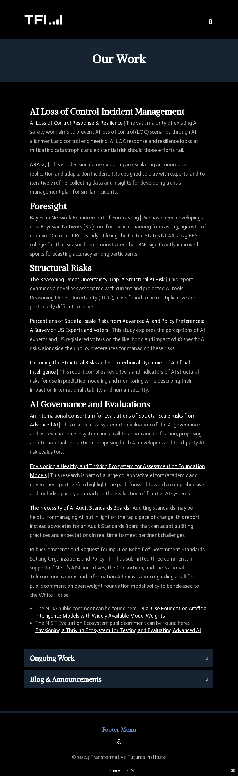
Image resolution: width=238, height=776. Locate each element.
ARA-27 (38, 164)
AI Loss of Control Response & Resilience (76, 123)
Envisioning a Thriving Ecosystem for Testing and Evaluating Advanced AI (118, 630)
